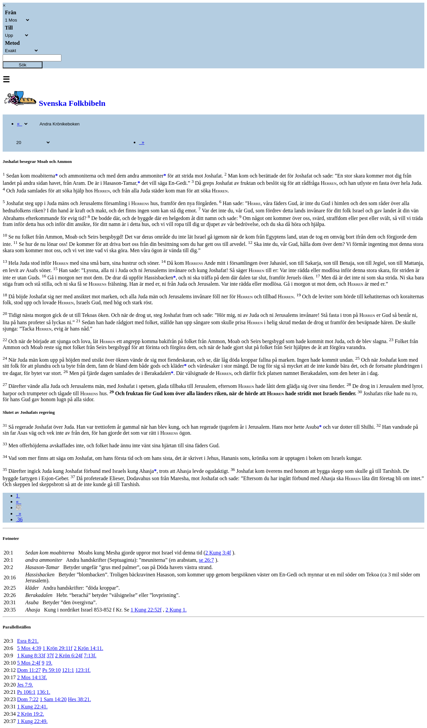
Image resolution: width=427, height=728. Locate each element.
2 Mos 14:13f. (32, 677)
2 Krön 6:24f (69, 655)
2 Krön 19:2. (30, 714)
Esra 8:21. (27, 641)
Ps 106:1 (26, 692)
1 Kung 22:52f (146, 610)
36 (19, 519)
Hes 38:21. (79, 699)
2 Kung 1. (176, 610)
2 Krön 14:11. (88, 648)
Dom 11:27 (29, 670)
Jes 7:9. (25, 685)
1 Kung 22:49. (32, 721)
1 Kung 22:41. (32, 706)
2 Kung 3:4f (218, 552)
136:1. (43, 692)
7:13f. (90, 655)
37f (50, 655)
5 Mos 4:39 (29, 648)
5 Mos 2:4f (28, 663)
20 (18, 507)
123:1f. (83, 670)
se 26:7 (206, 560)
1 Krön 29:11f (57, 648)
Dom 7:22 (27, 699)
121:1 (68, 670)
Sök (23, 64)
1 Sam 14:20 (53, 699)
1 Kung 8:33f (31, 655)
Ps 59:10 (51, 670)
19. (49, 663)
